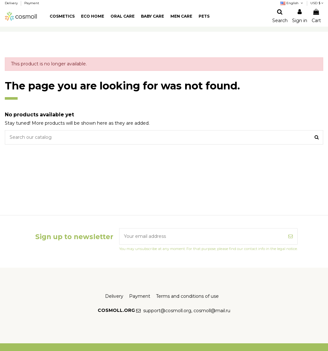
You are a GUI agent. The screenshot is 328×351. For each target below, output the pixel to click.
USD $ (316, 3)
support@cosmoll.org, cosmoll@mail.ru (186, 310)
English (292, 3)
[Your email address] (201, 236)
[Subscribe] (290, 236)
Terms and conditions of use (187, 296)
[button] (62, 16)
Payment (31, 3)
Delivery (12, 3)
